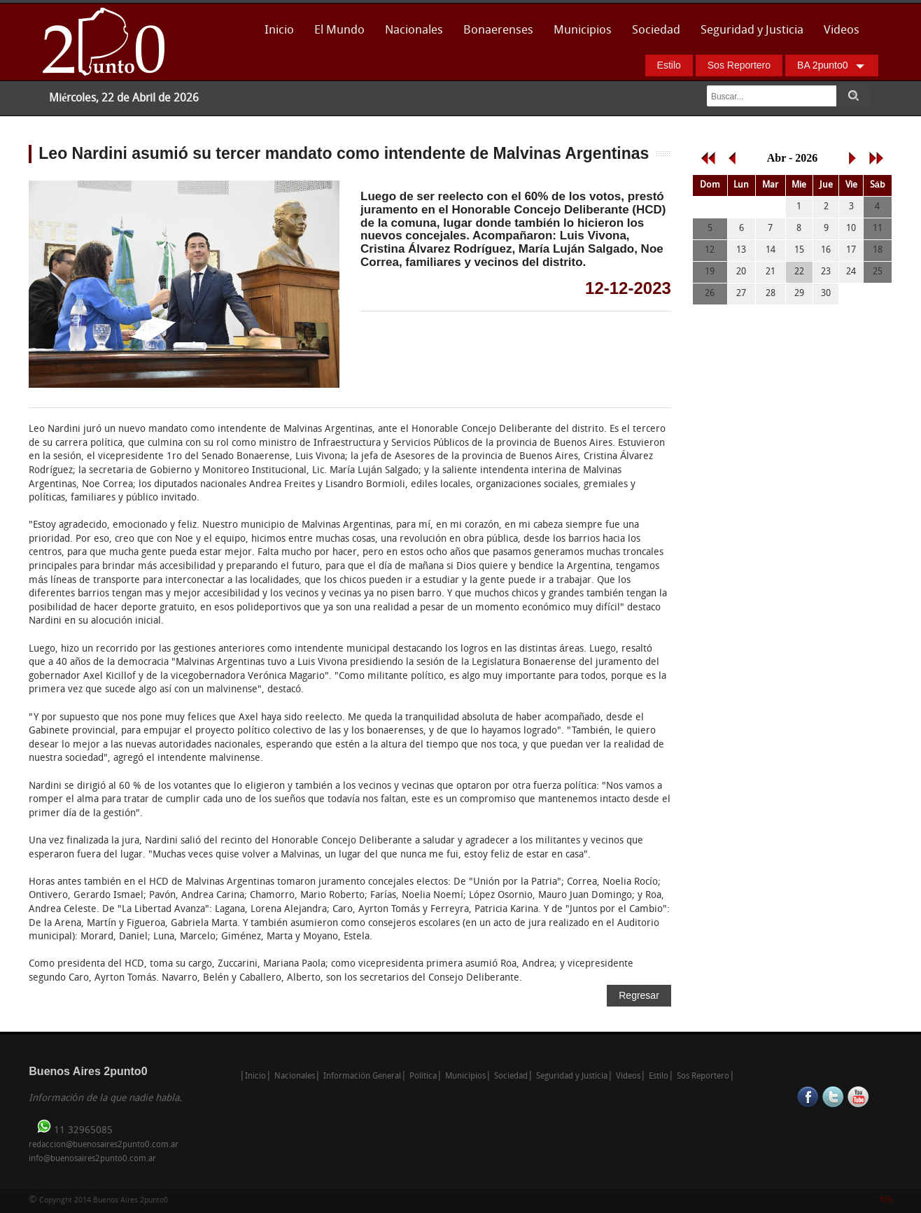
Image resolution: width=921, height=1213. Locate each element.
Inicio (279, 30)
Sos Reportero (739, 65)
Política (423, 1076)
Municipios (583, 30)
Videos (841, 30)
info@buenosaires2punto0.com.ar (92, 1159)
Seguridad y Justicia (752, 30)
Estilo (669, 65)
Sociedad (656, 30)
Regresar (639, 995)
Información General (362, 1076)
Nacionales (414, 30)
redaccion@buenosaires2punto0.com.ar (103, 1145)
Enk (886, 1200)
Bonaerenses (494, 34)
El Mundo (339, 30)
